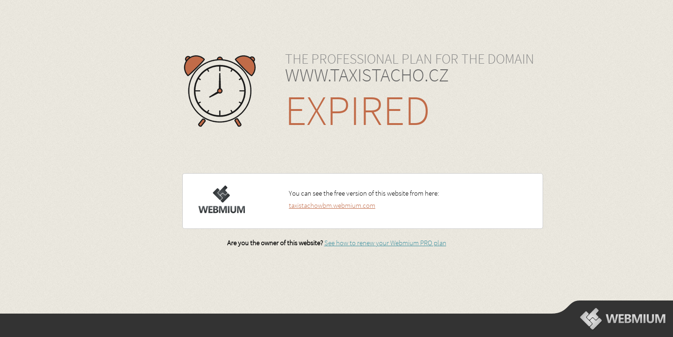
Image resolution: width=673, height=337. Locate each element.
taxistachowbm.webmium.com (332, 205)
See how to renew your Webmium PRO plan (385, 242)
